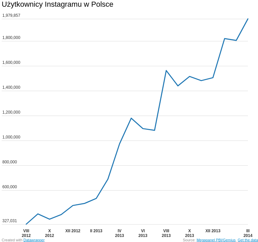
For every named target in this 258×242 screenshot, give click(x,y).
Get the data (248, 240)
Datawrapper (34, 240)
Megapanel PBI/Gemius (216, 240)
